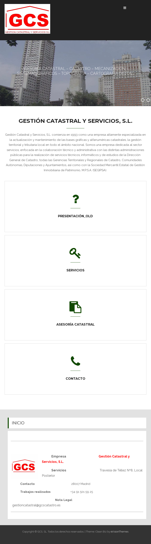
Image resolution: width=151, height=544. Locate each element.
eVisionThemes (119, 531)
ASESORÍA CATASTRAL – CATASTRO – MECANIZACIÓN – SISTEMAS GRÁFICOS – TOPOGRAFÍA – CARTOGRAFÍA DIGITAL (75, 71)
